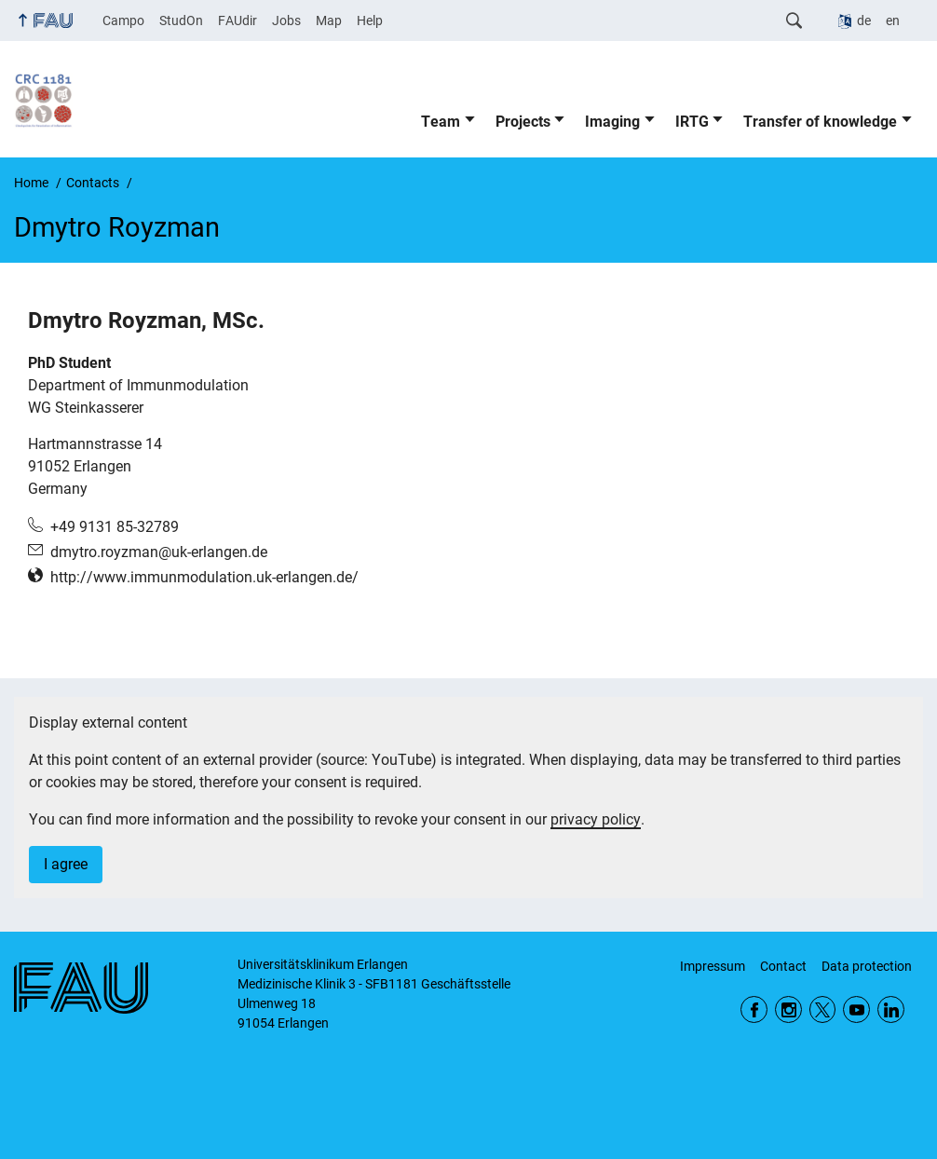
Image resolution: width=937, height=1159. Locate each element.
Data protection (867, 966)
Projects (523, 121)
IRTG (692, 121)
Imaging (612, 121)
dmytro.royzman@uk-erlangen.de (158, 552)
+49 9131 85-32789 (114, 527)
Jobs (286, 20)
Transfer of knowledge (820, 121)
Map (329, 20)
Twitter (822, 1009)
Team (440, 121)
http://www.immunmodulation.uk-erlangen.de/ (204, 577)
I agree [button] (66, 864)
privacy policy (595, 819)
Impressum (712, 966)
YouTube (856, 1009)
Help (370, 20)
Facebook (753, 1009)
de (864, 20)
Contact (783, 966)
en (893, 20)
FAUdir (237, 20)
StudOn (181, 20)
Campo (123, 20)
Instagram (788, 1009)
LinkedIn (890, 1009)
